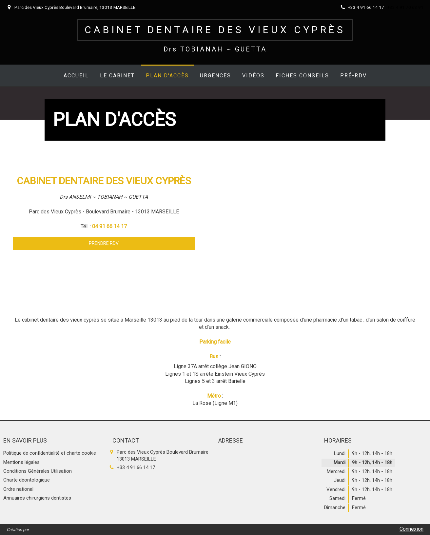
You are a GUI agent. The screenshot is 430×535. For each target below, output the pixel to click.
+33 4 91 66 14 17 (136, 467)
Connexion (411, 529)
